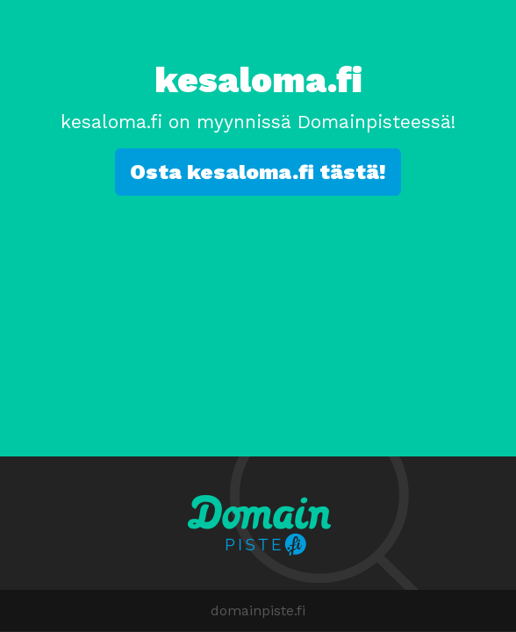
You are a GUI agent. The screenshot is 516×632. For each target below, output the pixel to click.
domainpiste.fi (258, 610)
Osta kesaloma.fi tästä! (258, 172)
